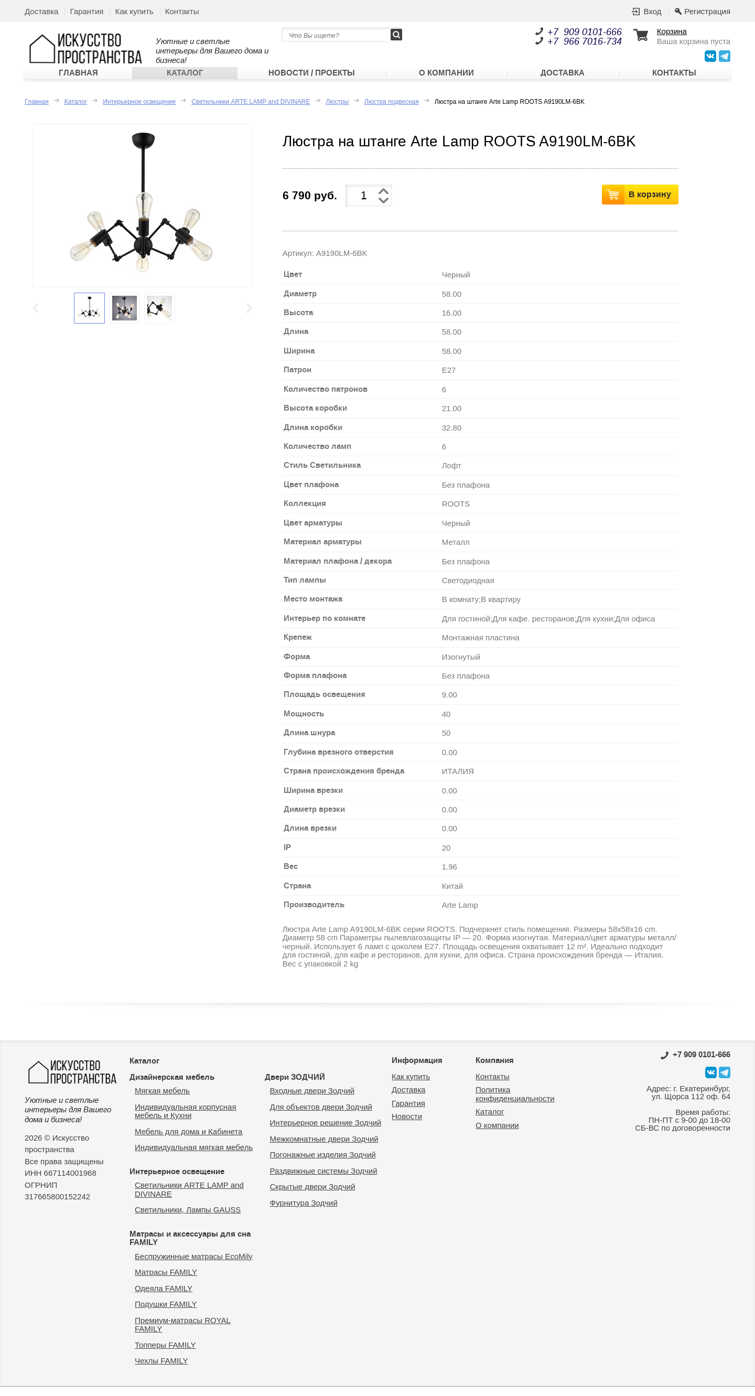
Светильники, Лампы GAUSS (188, 1219)
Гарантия (86, 11)
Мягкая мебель (162, 1100)
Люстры (337, 111)
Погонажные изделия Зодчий (323, 1163)
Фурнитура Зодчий (304, 1211)
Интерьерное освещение (139, 111)
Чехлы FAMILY (161, 1370)
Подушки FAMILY (166, 1313)
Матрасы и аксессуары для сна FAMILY (190, 1247)
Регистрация (707, 11)
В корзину (650, 203)
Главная (78, 78)
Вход (652, 11)
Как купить (134, 11)
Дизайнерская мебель (172, 1086)
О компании (446, 78)
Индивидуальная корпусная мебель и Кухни (185, 1120)
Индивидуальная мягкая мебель (194, 1156)
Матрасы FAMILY (166, 1281)
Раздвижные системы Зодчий (324, 1179)
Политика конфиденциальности (515, 1103)
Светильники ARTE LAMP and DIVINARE (250, 111)
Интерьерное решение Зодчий (326, 1131)
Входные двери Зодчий (312, 1100)
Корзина (672, 31)
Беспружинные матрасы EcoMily (194, 1265)
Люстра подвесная (391, 111)
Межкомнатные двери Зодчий (324, 1147)
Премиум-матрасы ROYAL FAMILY (183, 1334)
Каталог (185, 78)
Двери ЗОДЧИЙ (295, 1086)
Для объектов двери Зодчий (321, 1115)
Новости (407, 1125)
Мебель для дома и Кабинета (188, 1140)
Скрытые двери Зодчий (312, 1195)
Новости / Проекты (311, 78)
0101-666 (695, 1064)
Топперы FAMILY (165, 1353)
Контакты (182, 11)
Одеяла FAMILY (163, 1297)
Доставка (41, 11)
